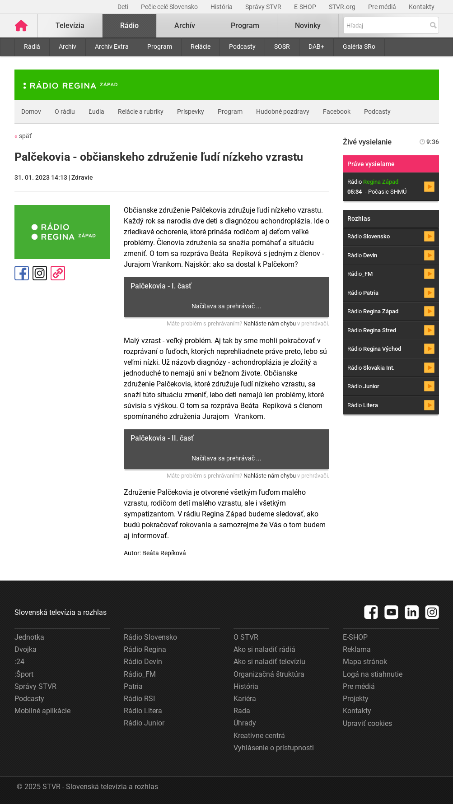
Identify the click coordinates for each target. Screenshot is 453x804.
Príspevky (190, 111)
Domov (31, 111)
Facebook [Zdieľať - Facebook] (21, 273)
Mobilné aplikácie (42, 710)
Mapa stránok (365, 661)
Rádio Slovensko (150, 637)
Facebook (336, 111)
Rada (242, 710)
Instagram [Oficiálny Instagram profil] (40, 273)
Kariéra (245, 698)
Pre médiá (382, 6)
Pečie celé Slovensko (170, 6)
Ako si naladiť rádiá (264, 649)
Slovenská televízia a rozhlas (60, 612)
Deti (123, 6)
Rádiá (32, 46)
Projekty (356, 698)
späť (23, 135)
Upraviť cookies (367, 723)
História (222, 6)
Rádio (129, 25)
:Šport (23, 674)
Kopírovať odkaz (58, 273)
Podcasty (242, 46)
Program (159, 46)
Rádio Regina (145, 649)
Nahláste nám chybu (269, 323)
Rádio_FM (140, 674)
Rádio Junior (144, 723)
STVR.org (343, 6)
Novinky (308, 25)
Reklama (357, 649)
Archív (67, 46)
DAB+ (316, 46)
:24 (19, 661)
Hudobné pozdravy (282, 111)
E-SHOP (306, 6)
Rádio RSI (139, 698)
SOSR (282, 46)
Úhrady (245, 723)
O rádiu (65, 111)
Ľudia (96, 111)
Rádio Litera (143, 710)
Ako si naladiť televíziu (269, 661)
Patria (133, 686)
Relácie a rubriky (140, 111)
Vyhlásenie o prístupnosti (274, 748)
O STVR (246, 637)
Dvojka (25, 649)
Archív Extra (112, 46)
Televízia (70, 25)
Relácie (200, 46)
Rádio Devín (143, 661)
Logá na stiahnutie (372, 674)
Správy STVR (264, 6)
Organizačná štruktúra (269, 674)
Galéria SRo (359, 46)
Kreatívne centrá (259, 735)
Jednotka (29, 637)
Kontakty (421, 6)
